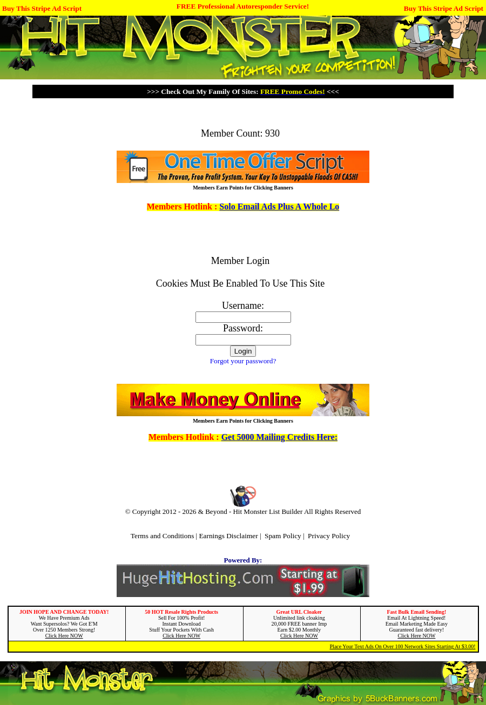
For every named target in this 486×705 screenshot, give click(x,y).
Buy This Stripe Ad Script (42, 8)
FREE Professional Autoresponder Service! (243, 6)
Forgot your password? (243, 361)
